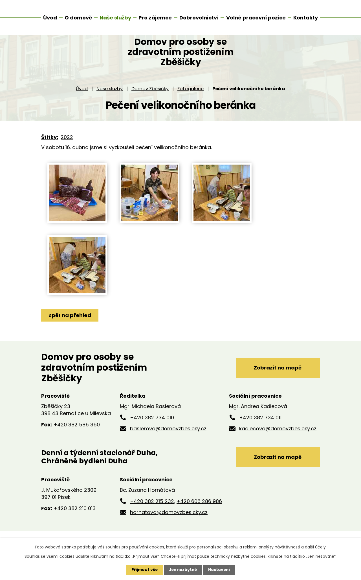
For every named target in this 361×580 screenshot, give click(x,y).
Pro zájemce (155, 17)
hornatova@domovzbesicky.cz (169, 521)
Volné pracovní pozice (256, 17)
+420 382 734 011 (260, 426)
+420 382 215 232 (152, 510)
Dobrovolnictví (199, 17)
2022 (67, 146)
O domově (78, 17)
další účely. (316, 547)
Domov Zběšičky (150, 97)
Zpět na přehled (70, 324)
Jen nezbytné (182, 569)
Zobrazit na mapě (277, 376)
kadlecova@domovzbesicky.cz (277, 437)
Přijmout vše (143, 569)
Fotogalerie (190, 97)
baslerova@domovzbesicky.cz (168, 437)
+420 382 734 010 (152, 426)
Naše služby (109, 97)
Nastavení (220, 569)
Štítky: (49, 146)
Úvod (82, 97)
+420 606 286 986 (199, 510)
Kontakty (305, 17)
